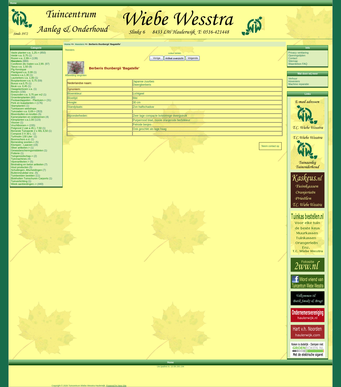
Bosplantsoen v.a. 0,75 (24, 80)
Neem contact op (270, 146)
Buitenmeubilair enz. (22, 172)
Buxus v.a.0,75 (19, 83)
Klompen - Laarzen (22, 144)
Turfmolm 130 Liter (22, 136)
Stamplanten (18, 105)
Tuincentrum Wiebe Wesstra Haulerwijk (86, 385)
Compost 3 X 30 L (21, 133)
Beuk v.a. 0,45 (19, 86)
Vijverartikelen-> (20, 161)
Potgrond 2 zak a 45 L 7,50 (26, 128)
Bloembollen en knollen (24, 114)
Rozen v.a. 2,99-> (21, 58)
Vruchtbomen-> (19, 125)
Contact (292, 58)
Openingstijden (296, 55)
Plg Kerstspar (18, 69)
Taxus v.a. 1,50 (19, 66)
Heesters (79, 44)
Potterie (15, 153)
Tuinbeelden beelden (23, 175)
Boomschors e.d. (20, 139)
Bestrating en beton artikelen (27, 164)
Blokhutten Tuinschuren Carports (29, 178)
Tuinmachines (19, 158)
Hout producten (19, 167)
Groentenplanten (20, 97)
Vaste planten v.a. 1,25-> (25, 52)
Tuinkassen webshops (23, 108)
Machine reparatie (298, 84)
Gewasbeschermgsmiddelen (27, 150)
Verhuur (292, 78)
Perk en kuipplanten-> (23, 103)
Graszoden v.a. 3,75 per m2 (27, 94)
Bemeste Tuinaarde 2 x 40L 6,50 (29, 130)
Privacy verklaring (298, 52)
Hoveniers (294, 81)
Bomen (15, 91)
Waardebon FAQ (297, 63)
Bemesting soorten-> (23, 142)
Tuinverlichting (19, 181)
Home (13, 3)
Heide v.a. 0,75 (19, 55)
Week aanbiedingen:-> (24, 184)
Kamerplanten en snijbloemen (28, 116)
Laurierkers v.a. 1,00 (22, 77)
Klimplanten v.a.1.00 (22, 119)
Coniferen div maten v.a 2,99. (27, 63)
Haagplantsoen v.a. (22, 89)
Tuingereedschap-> (22, 156)
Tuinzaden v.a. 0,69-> (23, 111)
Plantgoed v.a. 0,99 (22, 72)
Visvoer (15, 122)
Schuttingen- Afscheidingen (26, 170)
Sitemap (293, 61)
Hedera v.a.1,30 (20, 75)
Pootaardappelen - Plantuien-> (28, 100)
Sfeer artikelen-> (20, 147)
